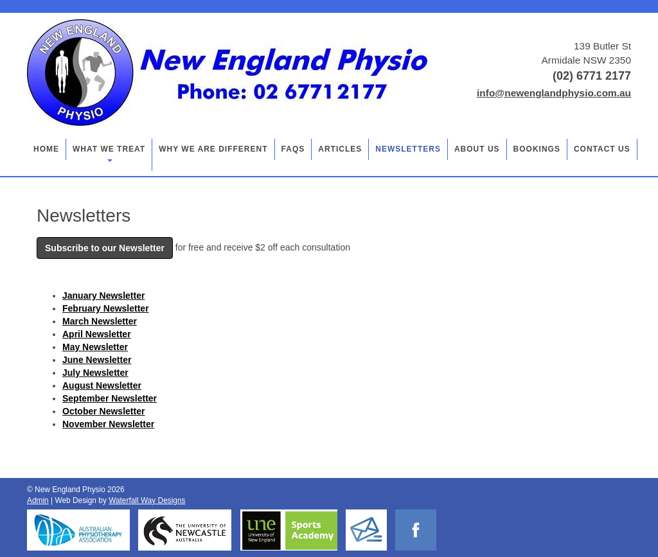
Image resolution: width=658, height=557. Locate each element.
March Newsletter (99, 321)
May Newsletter (95, 347)
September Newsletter (109, 398)
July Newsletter (95, 372)
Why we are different (213, 149)
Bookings (536, 149)
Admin (38, 500)
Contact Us (602, 149)
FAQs (293, 149)
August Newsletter (101, 385)
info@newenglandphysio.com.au (554, 92)
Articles (340, 149)
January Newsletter (103, 295)
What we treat (109, 153)
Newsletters (408, 149)
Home (46, 149)
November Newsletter (108, 424)
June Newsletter (96, 360)
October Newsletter (103, 411)
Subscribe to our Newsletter (104, 248)
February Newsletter (105, 308)
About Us (477, 149)
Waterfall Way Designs (147, 500)
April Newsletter (96, 334)
